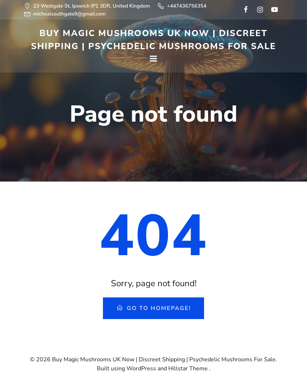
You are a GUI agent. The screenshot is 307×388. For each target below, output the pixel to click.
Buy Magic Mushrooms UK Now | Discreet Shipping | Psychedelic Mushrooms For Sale (153, 39)
